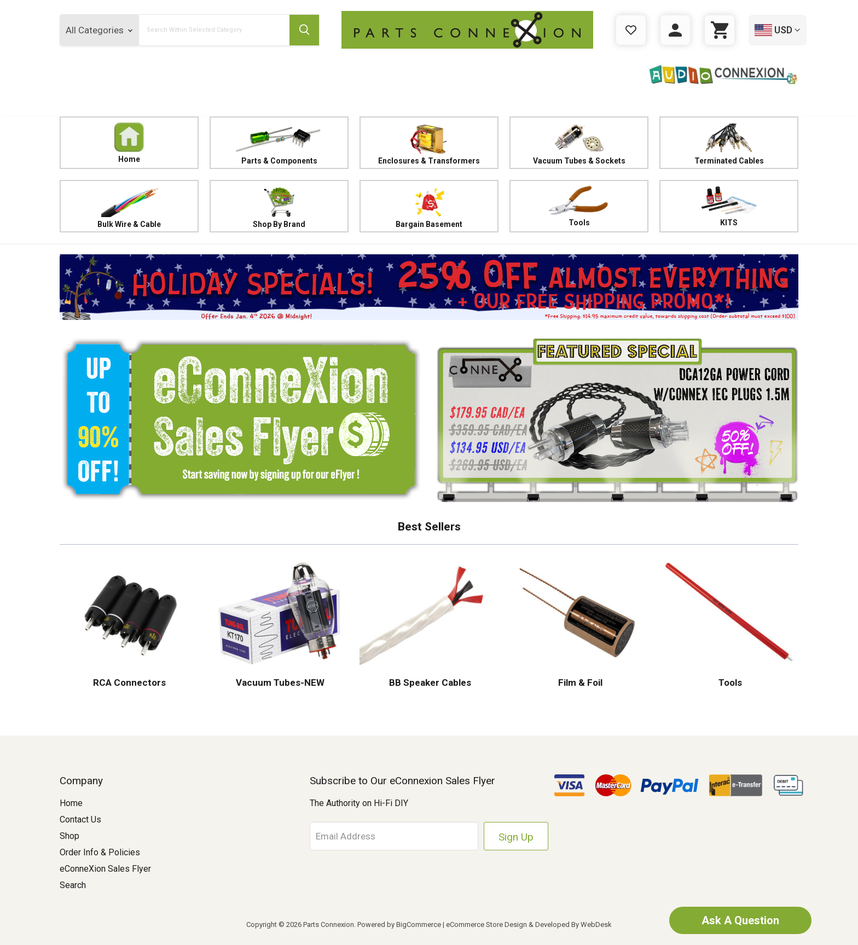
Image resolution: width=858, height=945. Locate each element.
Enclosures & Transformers (429, 143)
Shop (69, 836)
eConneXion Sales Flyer (105, 869)
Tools (578, 206)
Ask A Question (740, 920)
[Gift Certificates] (631, 30)
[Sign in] (675, 30)
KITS (728, 206)
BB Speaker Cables (429, 682)
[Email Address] (394, 836)
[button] (429, 287)
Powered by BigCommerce (399, 924)
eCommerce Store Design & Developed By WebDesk (529, 924)
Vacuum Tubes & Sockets (579, 143)
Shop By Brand (279, 206)
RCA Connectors (129, 682)
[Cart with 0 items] (719, 30)
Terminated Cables (728, 143)
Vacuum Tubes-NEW (279, 682)
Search (73, 885)
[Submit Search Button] (304, 30)
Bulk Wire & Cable (129, 206)
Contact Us (80, 819)
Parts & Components (279, 143)
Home (129, 143)
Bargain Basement (429, 206)
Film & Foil (579, 682)
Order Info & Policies (100, 852)
